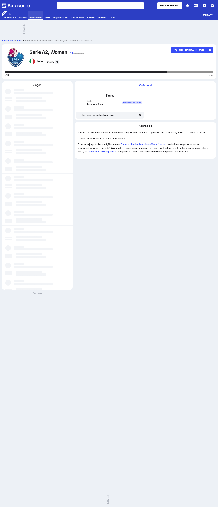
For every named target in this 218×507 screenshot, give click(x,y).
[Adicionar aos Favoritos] (192, 50)
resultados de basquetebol (102, 151)
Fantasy (207, 15)
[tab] (145, 85)
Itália (19, 40)
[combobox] (53, 62)
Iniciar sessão (169, 5)
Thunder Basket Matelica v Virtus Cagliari (143, 144)
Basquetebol (8, 40)
